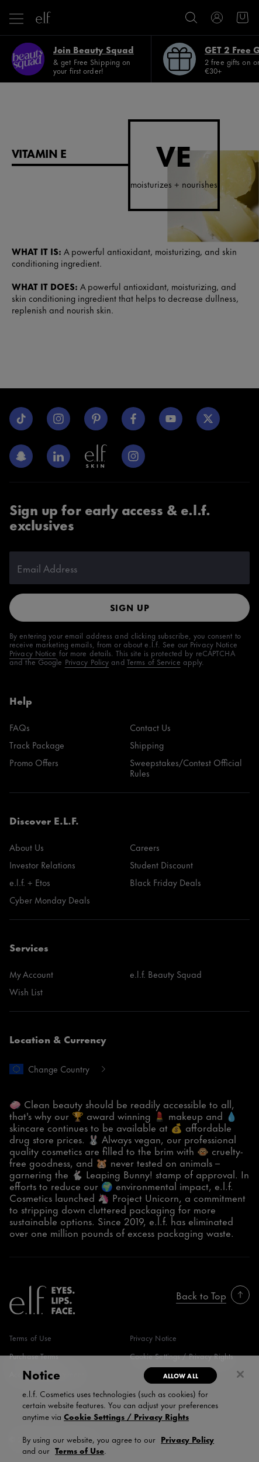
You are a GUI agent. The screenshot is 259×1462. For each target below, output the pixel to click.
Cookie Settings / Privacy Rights (126, 1416)
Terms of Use (79, 1450)
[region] (129, 1409)
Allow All (180, 1375)
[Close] (240, 1374)
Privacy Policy (187, 1439)
